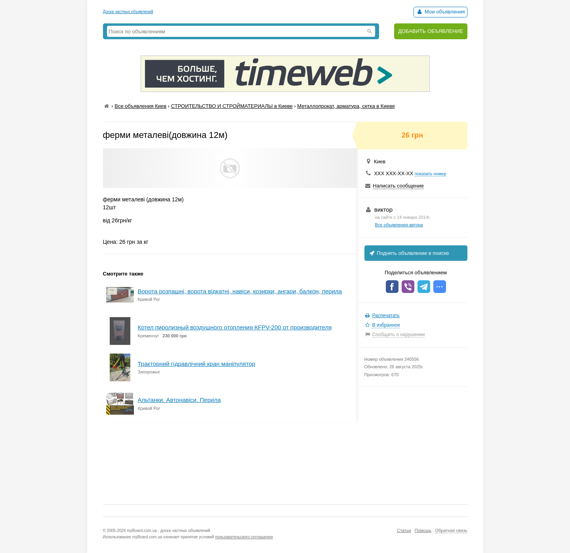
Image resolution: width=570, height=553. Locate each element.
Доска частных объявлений (128, 12)
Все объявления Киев (140, 106)
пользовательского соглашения (244, 537)
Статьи (404, 530)
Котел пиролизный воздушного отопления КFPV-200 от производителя (235, 327)
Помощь (423, 530)
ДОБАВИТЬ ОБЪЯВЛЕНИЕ (430, 31)
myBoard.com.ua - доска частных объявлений (168, 530)
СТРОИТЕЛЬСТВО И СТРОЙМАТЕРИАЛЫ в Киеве (232, 106)
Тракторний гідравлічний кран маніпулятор (196, 363)
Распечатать (386, 315)
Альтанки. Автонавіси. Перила (179, 399)
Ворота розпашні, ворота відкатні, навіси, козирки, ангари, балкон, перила (240, 291)
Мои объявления (440, 12)
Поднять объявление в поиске (408, 253)
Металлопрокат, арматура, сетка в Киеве (346, 106)
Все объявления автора (399, 224)
